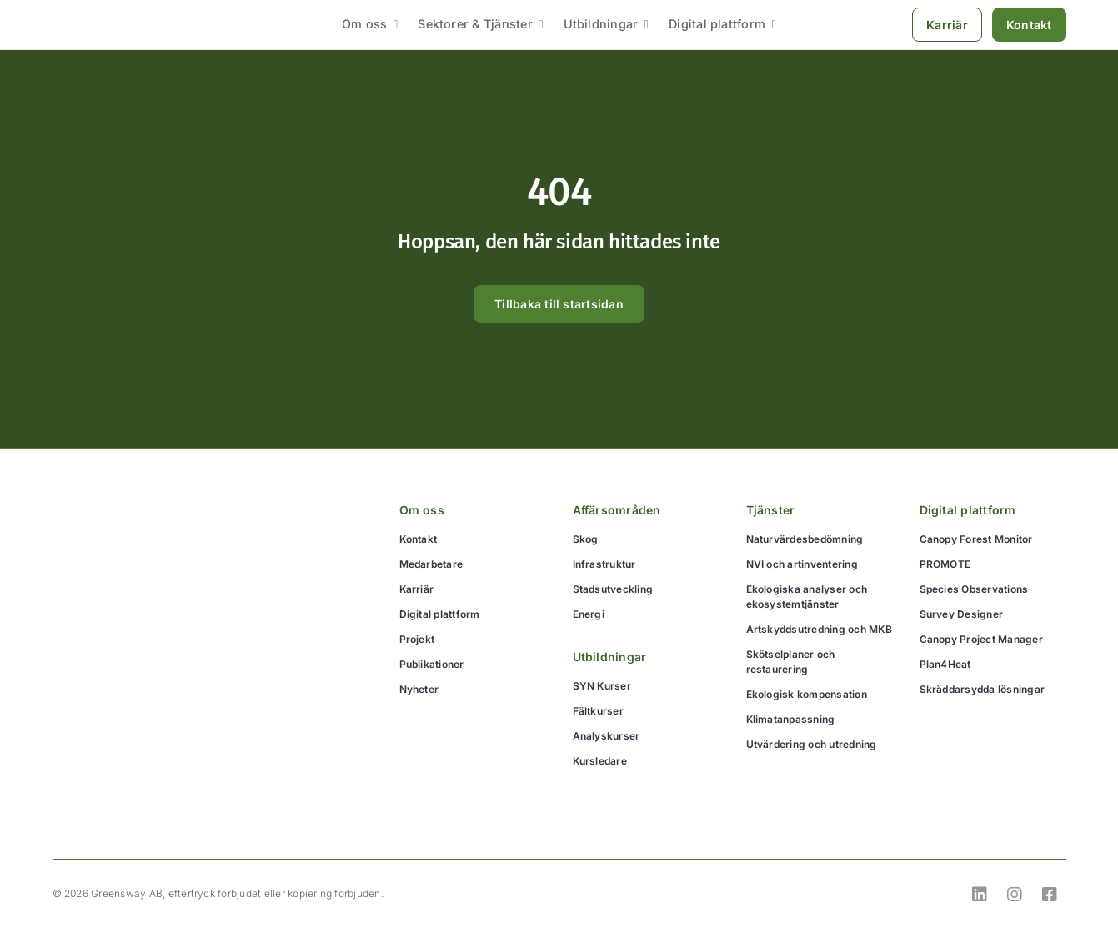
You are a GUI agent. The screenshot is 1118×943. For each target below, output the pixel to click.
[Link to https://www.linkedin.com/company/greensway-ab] (979, 894)
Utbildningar (610, 657)
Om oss (421, 510)
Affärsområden (617, 510)
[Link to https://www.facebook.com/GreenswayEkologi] (1049, 894)
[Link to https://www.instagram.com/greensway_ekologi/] (1014, 894)
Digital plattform (968, 510)
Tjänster (770, 510)
